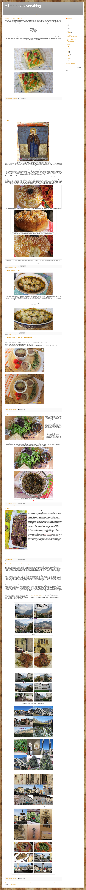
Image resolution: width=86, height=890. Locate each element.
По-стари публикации (58, 882)
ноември (69, 33)
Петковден (8, 120)
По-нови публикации (8, 882)
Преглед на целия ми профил (70, 19)
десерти (38, 14)
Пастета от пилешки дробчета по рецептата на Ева (20, 337)
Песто (7, 414)
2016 (67, 25)
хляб (58, 13)
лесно (13, 334)
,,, (25, 389)
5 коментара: (15, 503)
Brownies (7, 508)
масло (12, 560)
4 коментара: (15, 559)
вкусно (11, 334)
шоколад (17, 560)
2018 (67, 24)
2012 (67, 31)
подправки (15, 505)
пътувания (18, 505)
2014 (67, 28)
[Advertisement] (33, 109)
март (68, 55)
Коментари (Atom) (13, 884)
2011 (67, 60)
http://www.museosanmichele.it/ (36, 595)
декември (69, 32)
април (68, 54)
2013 (67, 29)
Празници (11, 267)
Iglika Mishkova (69, 18)
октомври (69, 35)
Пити (9, 267)
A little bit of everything (23, 6)
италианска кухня (10, 505)
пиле (15, 334)
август (68, 48)
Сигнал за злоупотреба (70, 63)
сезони (14, 560)
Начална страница (33, 882)
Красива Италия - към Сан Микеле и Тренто (18, 564)
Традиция (14, 267)
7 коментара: (15, 409)
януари (68, 58)
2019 (67, 22)
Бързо (9, 334)
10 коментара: (15, 98)
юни (68, 51)
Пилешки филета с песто (12, 270)
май (68, 52)
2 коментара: (15, 878)
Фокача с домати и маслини (13, 18)
